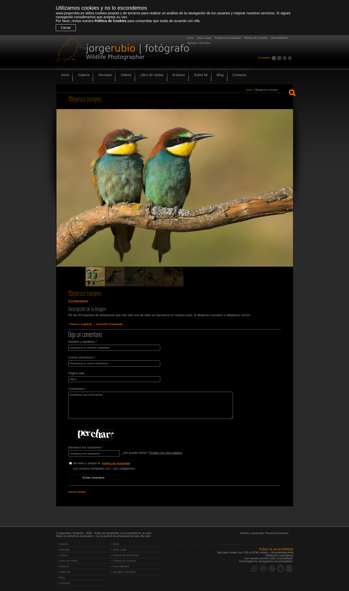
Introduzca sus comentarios (148, 404)
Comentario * (77, 388)
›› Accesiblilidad (119, 565)
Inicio (190, 37)
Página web (76, 373)
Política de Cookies (111, 21)
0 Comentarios (78, 300)
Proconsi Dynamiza (276, 531)
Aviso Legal (204, 37)
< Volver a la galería (79, 324)
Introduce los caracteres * (85, 447)
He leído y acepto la (109, 463)
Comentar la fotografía (108, 324)
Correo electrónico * (82, 357)
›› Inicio (114, 542)
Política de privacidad (227, 37)
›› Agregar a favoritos (122, 570)
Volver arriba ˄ (77, 490)
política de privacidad (116, 462)
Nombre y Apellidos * (82, 341)
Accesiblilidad (279, 37)
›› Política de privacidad (124, 553)
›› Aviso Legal (118, 548)
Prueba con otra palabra (165, 452)
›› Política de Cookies (123, 559)
